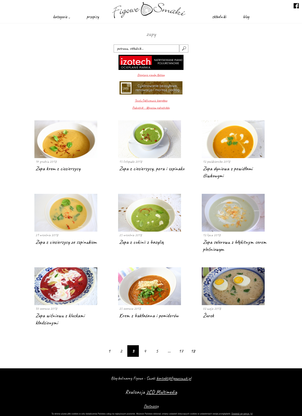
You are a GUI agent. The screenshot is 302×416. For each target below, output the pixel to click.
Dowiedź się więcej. (241, 414)
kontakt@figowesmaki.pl (173, 378)
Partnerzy (151, 406)
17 (181, 351)
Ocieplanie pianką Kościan (151, 75)
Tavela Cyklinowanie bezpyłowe (151, 101)
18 (193, 351)
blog (246, 17)
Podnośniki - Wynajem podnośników (151, 108)
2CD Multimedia (161, 391)
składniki (219, 17)
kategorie (61, 17)
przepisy (93, 17)
